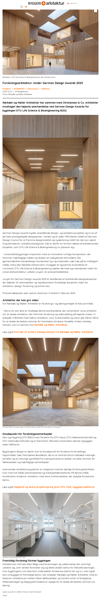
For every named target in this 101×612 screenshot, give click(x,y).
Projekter (7, 99)
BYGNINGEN (19, 99)
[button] (21, 13)
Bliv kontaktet (31, 13)
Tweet (5, 605)
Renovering (33, 99)
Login (4, 4)
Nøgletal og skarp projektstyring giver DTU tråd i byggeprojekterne (54, 496)
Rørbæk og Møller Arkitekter (51, 334)
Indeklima (45, 99)
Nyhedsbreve (25, 9)
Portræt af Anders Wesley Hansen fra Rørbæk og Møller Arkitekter (53, 341)
